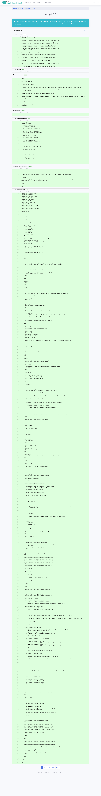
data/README (18, 70)
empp (21, 8)
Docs (61, 790)
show (86, 30)
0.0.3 (34, 8)
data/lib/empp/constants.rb (21, 120)
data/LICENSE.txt (19, 34)
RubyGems (16, 8)
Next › (53, 785)
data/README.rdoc (19, 75)
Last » (57, 785)
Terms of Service (47, 790)
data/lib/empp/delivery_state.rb (22, 169)
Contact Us (39, 790)
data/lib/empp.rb (18, 112)
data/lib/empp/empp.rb (20, 192)
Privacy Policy (55, 790)
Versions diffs (27, 8)
